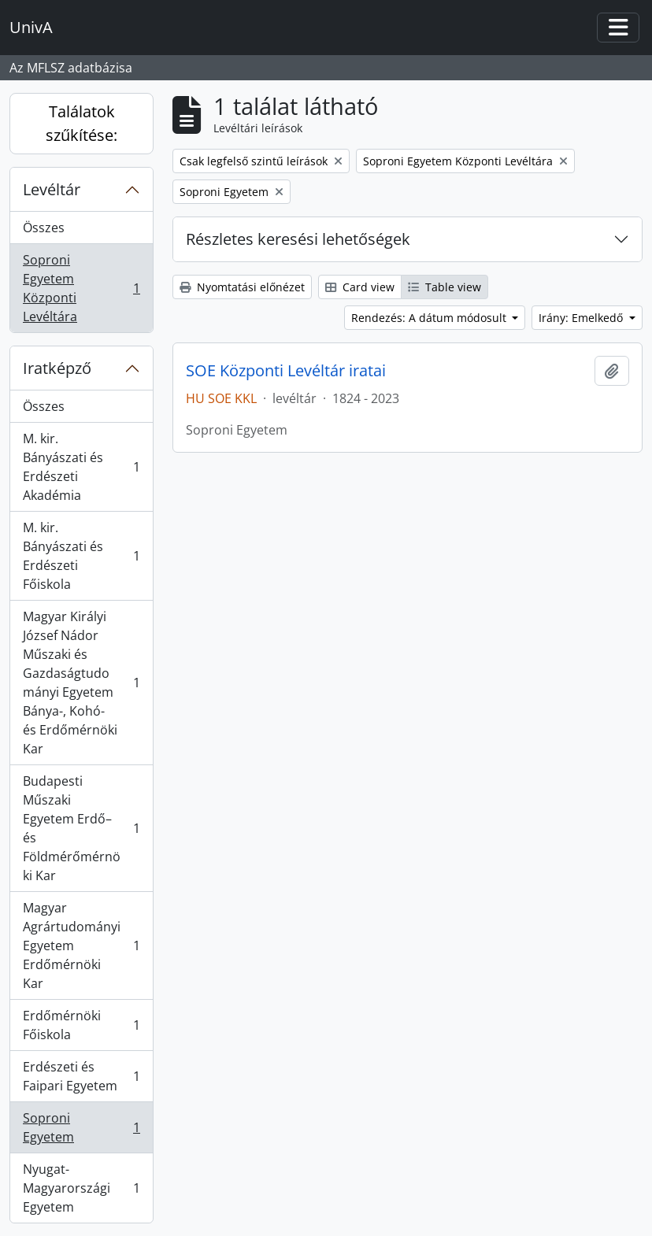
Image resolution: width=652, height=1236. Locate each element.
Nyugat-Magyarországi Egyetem (81, 1188)
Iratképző (57, 368)
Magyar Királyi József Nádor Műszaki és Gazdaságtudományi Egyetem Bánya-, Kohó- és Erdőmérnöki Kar (81, 682)
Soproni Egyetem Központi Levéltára (81, 288)
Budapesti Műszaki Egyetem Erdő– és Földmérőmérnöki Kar (81, 828)
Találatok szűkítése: (81, 123)
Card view (360, 286)
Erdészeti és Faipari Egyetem (81, 1076)
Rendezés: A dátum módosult (430, 317)
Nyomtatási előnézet (242, 286)
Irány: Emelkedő (582, 317)
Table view (444, 286)
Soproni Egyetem (81, 1127)
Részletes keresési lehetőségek (298, 239)
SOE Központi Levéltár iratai (286, 370)
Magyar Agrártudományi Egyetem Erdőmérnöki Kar (81, 945)
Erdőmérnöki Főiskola (81, 1025)
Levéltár (51, 189)
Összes (44, 227)
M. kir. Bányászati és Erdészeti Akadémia (81, 467)
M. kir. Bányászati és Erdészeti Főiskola (81, 556)
